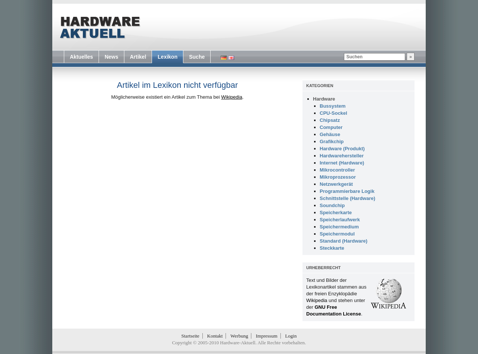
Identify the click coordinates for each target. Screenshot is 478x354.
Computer (331, 127)
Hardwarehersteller (342, 155)
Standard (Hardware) (343, 241)
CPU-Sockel (333, 113)
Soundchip (332, 205)
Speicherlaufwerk (340, 219)
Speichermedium (339, 227)
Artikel (138, 57)
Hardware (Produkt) (342, 148)
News (111, 57)
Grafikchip (332, 141)
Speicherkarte (336, 212)
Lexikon (167, 57)
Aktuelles (81, 57)
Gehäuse (330, 134)
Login (291, 336)
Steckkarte (332, 248)
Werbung (239, 336)
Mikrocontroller (337, 170)
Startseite (190, 336)
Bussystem (332, 106)
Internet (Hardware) (342, 163)
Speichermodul (337, 234)
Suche (197, 57)
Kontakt (215, 336)
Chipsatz (330, 120)
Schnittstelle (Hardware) (347, 198)
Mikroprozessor (338, 177)
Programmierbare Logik (347, 191)
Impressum (266, 336)
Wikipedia (231, 97)
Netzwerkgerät (336, 184)
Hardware (324, 99)
